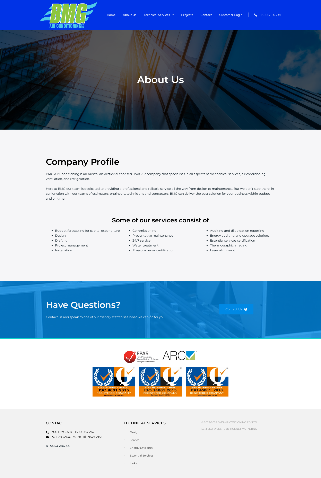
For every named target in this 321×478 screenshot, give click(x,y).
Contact (206, 15)
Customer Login (230, 15)
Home (111, 15)
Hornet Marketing (243, 428)
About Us (129, 15)
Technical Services (159, 15)
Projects (187, 15)
